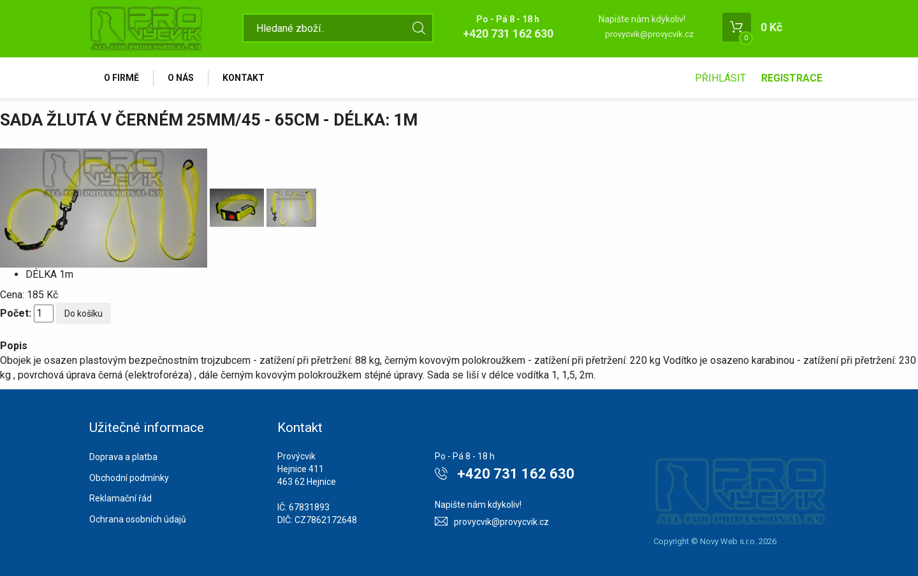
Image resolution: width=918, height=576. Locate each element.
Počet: (15, 313)
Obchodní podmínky (129, 478)
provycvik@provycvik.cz (649, 34)
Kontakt (243, 78)
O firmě (121, 78)
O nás (181, 78)
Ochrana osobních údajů (137, 519)
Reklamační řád (120, 498)
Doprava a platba (123, 457)
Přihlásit (720, 78)
